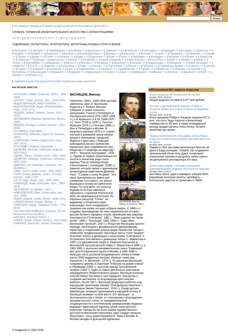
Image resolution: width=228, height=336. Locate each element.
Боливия (35, 53)
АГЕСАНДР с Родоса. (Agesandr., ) (34, 146)
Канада (39, 59)
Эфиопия (189, 72)
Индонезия (96, 56)
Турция (145, 68)
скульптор (33, 81)
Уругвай (195, 68)
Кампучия (23, 59)
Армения (111, 50)
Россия (132, 65)
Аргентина (93, 50)
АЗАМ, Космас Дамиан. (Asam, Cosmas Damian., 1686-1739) (37, 176)
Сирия (21, 68)
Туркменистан (126, 68)
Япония (32, 75)
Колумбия (89, 59)
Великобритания (89, 53)
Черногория (93, 72)
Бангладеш (150, 50)
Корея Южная (135, 59)
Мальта (69, 62)
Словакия (37, 68)
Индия (79, 56)
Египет (49, 56)
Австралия (20, 50)
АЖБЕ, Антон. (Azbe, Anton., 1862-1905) (37, 171)
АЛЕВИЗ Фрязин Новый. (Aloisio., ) (34, 201)
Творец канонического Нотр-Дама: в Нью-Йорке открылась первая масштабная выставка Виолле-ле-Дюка (179, 139)
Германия (194, 53)
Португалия (115, 65)
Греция (210, 53)
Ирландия (139, 56)
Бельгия (203, 50)
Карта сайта (63, 25)
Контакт (101, 25)
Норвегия (18, 65)
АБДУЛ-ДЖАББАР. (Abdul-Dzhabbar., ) (36, 103)
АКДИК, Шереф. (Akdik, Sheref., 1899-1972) (39, 198)
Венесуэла (127, 53)
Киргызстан (57, 59)
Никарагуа (175, 62)
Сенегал (194, 65)
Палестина (67, 65)
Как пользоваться (83, 25)
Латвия (185, 59)
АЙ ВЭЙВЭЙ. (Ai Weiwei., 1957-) (32, 189)
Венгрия (110, 53)
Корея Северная (111, 59)
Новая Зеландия (198, 62)
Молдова (102, 62)
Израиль (64, 56)
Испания (173, 56)
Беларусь (186, 50)
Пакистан (49, 65)
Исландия (157, 56)
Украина (180, 68)
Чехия (110, 72)
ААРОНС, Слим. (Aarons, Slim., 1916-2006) (39, 100)
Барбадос (169, 50)
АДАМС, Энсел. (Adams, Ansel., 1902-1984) (39, 155)
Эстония (172, 72)
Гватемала (176, 53)
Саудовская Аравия (171, 65)
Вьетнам (145, 53)
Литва (15, 62)
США (70, 68)
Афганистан (130, 50)
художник (19, 81)
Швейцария (139, 72)
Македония (53, 62)
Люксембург (32, 62)
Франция (57, 72)
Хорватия (74, 72)
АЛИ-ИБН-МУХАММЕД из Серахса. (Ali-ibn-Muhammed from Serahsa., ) (39, 213)
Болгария (18, 53)
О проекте (48, 25)
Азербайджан (57, 50)
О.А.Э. (34, 65)
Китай (73, 59)
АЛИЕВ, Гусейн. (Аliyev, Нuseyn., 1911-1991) (40, 220)
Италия (189, 56)
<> (28, 50)
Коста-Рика (156, 59)
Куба (172, 59)
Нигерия (136, 62)
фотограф (63, 81)
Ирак (111, 56)
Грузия (22, 56)
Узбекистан (162, 68)
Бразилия (52, 53)
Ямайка (16, 75)
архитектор (48, 81)
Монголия (119, 62)
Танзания (106, 68)
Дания (35, 56)
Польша (97, 65)
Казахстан (206, 56)
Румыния (147, 65)
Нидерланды (155, 62)
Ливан (199, 59)
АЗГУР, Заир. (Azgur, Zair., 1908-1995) (36, 180)
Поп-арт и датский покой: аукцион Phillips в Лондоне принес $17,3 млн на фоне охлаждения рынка (179, 109)
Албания (76, 50)
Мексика (85, 62)
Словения (55, 68)
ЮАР (204, 72)
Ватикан (69, 53)
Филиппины (19, 72)
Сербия (210, 65)
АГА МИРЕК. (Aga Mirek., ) (29, 131)
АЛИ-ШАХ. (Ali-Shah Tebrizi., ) (31, 217)
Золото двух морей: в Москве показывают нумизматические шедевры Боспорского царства (179, 167)
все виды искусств (83, 81)
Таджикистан (87, 68)
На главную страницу (27, 25)
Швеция (156, 72)
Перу (83, 65)
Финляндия (39, 72)
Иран (123, 56)
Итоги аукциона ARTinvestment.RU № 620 (174, 94)
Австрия (38, 50)
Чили (123, 72)
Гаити (160, 53)
